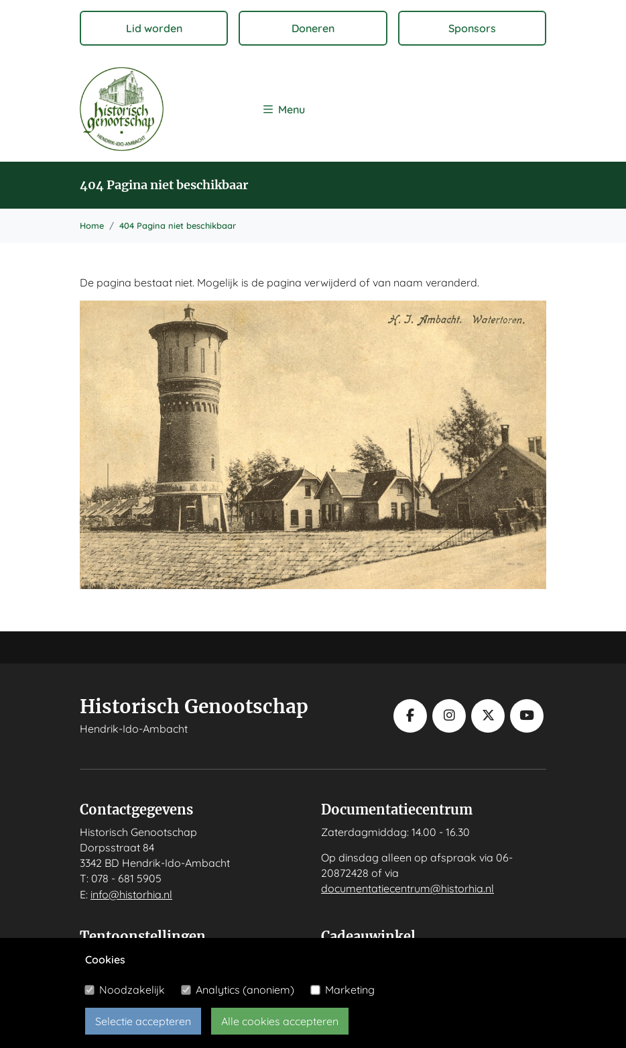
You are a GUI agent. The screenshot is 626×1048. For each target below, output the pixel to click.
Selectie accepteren (143, 1021)
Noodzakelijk (132, 989)
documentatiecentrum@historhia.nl (407, 888)
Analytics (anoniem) (245, 989)
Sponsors (472, 28)
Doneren (313, 28)
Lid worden (154, 28)
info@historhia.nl (131, 894)
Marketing (350, 989)
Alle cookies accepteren (279, 1021)
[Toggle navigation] (284, 109)
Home (92, 225)
